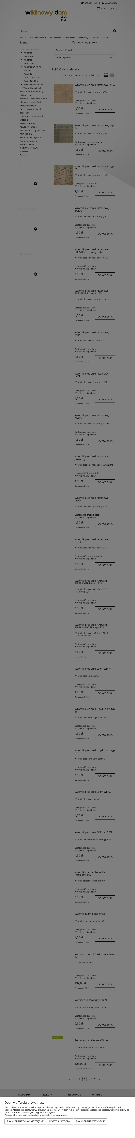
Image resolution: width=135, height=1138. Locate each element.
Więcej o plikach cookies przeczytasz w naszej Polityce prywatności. (36, 1115)
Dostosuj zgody (59, 1121)
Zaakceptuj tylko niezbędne (25, 1121)
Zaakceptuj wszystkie (90, 1121)
